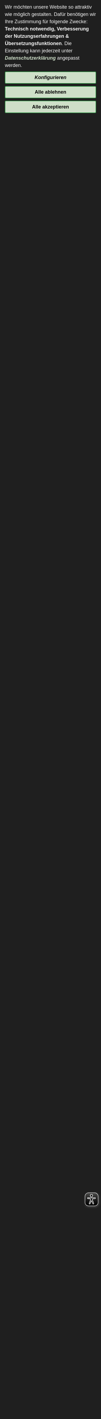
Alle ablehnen (50, 92)
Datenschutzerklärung (30, 58)
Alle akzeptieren (50, 107)
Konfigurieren (50, 77)
